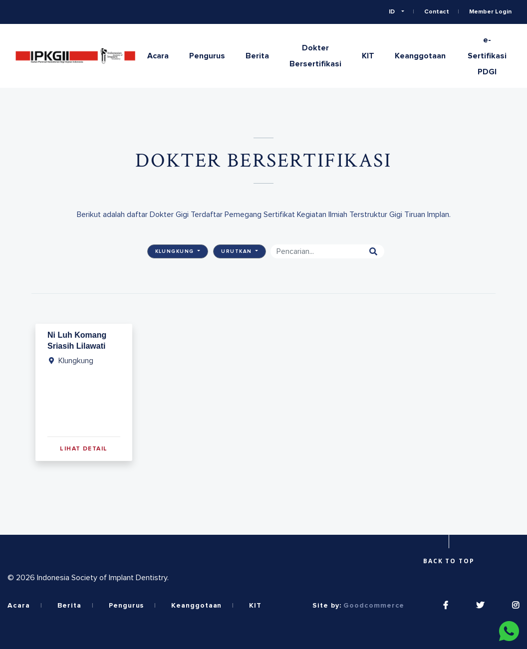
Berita (257, 56)
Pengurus (207, 56)
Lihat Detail (83, 449)
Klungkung (175, 251)
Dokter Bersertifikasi (315, 56)
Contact (436, 12)
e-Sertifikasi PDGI (487, 56)
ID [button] (392, 12)
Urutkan (237, 251)
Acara (158, 56)
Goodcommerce (373, 605)
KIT (368, 56)
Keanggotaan (420, 56)
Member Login (490, 12)
